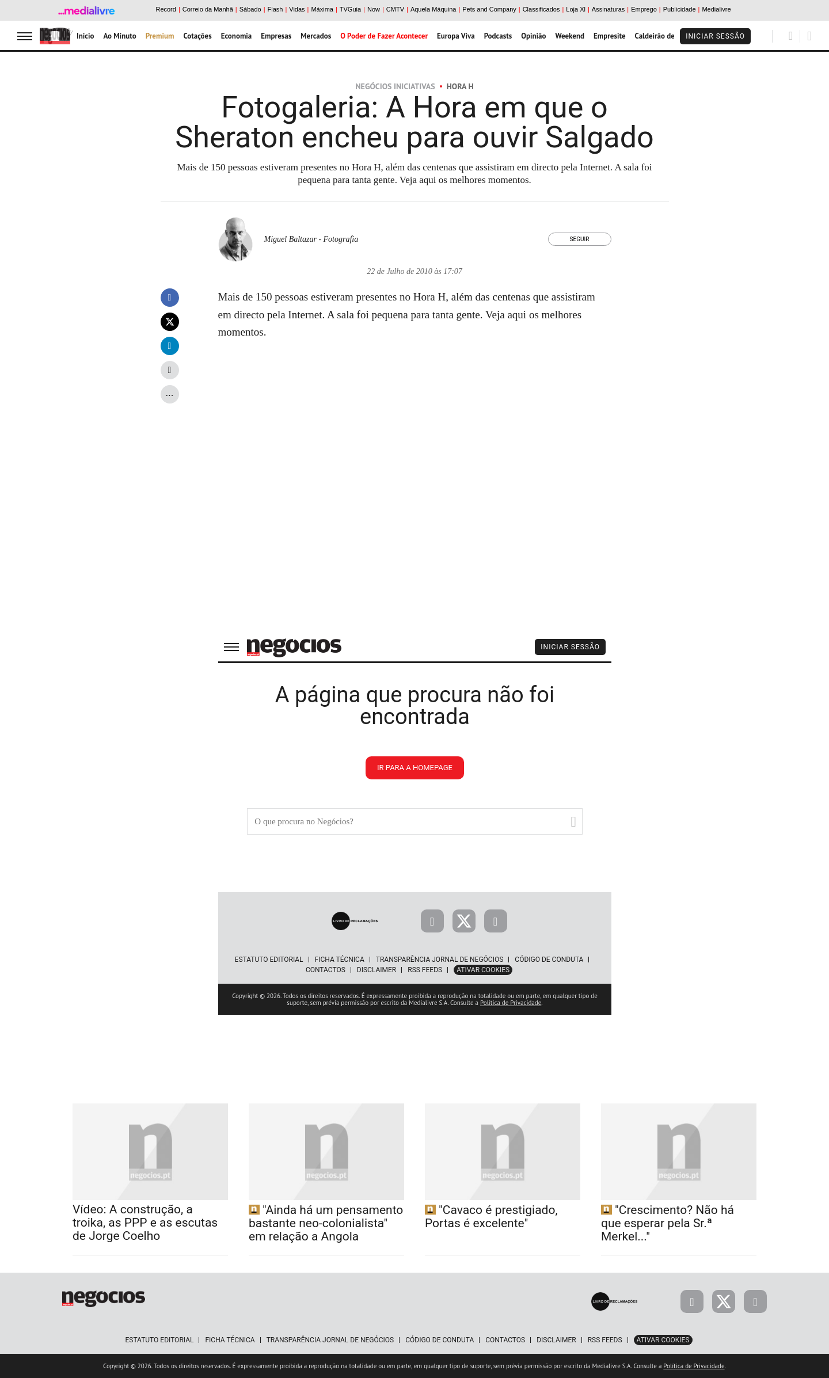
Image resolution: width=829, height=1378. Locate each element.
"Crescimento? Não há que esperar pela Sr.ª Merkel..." (667, 1223)
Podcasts (498, 36)
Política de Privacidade (693, 1366)
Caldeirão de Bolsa (664, 36)
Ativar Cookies (663, 1340)
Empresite (610, 36)
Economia (236, 36)
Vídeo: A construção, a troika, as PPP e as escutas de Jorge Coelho (145, 1222)
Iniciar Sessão (715, 36)
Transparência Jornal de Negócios (330, 1340)
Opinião (533, 36)
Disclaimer (556, 1340)
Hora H (460, 86)
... (169, 392)
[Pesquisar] (791, 35)
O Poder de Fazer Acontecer (384, 36)
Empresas (276, 36)
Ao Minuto (119, 36)
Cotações (197, 36)
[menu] (24, 36)
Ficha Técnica (229, 1340)
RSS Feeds (605, 1340)
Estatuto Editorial (159, 1340)
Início (85, 36)
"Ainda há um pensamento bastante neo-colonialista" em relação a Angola (326, 1223)
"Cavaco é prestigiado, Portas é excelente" (491, 1216)
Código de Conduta (439, 1340)
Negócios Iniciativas (395, 86)
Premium (160, 36)
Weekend (569, 36)
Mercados (316, 36)
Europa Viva (456, 36)
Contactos (505, 1340)
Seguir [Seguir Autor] (580, 239)
